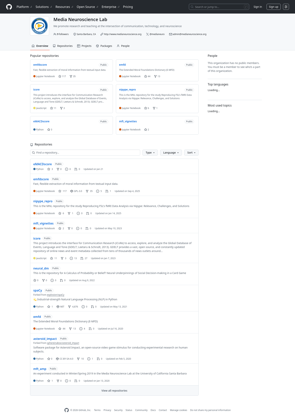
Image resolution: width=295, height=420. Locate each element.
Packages (104, 46)
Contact (163, 410)
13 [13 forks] (72, 328)
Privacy (107, 410)
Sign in (258, 6)
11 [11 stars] (53, 258)
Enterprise (111, 7)
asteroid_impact (45, 339)
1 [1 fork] (70, 213)
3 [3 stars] (50, 169)
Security (118, 410)
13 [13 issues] (73, 258)
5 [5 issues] (99, 191)
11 (53, 108)
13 (157, 76)
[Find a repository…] (85, 153)
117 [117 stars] (62, 191)
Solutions (44, 7)
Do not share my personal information (210, 410)
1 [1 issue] (90, 358)
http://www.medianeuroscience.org (122, 34)
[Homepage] (9, 7)
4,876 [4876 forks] (73, 306)
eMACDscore (42, 164)
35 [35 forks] (89, 191)
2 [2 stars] (61, 228)
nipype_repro (42, 201)
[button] (150, 153)
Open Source (88, 7)
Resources (65, 7)
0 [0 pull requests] (77, 169)
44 (147, 76)
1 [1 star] (50, 306)
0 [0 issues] (68, 169)
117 (62, 76)
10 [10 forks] (80, 358)
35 (72, 76)
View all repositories (114, 390)
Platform (25, 7)
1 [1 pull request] (108, 191)
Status (129, 410)
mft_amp (39, 369)
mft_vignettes (43, 223)
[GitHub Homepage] (66, 410)
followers (63, 34)
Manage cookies (178, 410)
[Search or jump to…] (219, 7)
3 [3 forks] (63, 258)
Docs (153, 410)
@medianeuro (157, 34)
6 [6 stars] (61, 213)
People (123, 46)
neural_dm (41, 268)
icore (36, 238)
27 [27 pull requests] (83, 258)
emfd (37, 317)
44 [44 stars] (61, 328)
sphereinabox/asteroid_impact (63, 343)
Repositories (63, 46)
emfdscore (41, 179)
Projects (84, 46)
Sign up (273, 6)
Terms (97, 410)
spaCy (37, 290)
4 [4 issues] (82, 328)
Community (141, 410)
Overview (40, 46)
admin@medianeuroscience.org (189, 34)
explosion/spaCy (55, 294)
